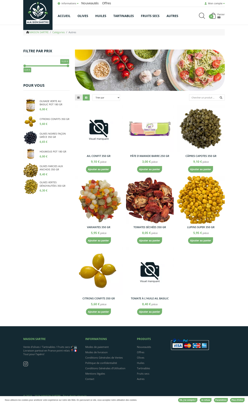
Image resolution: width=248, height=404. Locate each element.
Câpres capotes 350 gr (200, 156)
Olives (140, 357)
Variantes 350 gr (98, 227)
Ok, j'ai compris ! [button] (187, 400)
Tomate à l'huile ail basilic (150, 298)
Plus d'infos (237, 400)
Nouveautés (90, 3)
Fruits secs (143, 373)
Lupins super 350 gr (201, 227)
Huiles (140, 363)
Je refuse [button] (205, 400)
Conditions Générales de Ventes (104, 357)
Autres (140, 379)
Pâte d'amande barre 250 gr (149, 156)
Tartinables (143, 368)
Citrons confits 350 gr (98, 298)
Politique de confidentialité (101, 363)
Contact (89, 379)
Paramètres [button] (220, 400)
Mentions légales (95, 373)
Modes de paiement (97, 347)
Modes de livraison (96, 352)
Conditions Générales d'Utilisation (105, 368)
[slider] (24, 66)
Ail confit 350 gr (99, 156)
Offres (106, 3)
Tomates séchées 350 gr (149, 227)
